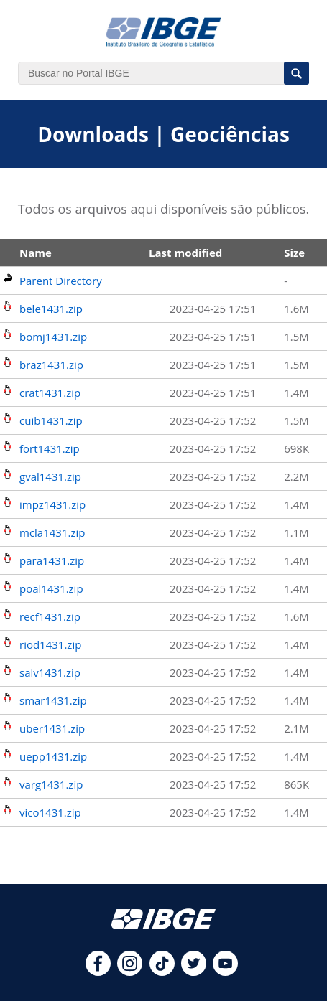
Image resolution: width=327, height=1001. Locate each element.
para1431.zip (51, 560)
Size (294, 252)
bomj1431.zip (53, 336)
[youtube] (225, 971)
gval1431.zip (50, 476)
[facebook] (98, 971)
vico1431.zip (50, 812)
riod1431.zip (50, 644)
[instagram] (129, 971)
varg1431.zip (51, 784)
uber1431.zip (52, 728)
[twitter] (193, 971)
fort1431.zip (49, 448)
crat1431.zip (49, 392)
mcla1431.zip (52, 532)
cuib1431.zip (51, 420)
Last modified (185, 252)
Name (35, 252)
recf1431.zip (49, 616)
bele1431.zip (51, 308)
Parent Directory (60, 280)
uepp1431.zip (53, 756)
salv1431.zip (49, 672)
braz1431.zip (51, 364)
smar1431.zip (53, 700)
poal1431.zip (51, 588)
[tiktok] (162, 971)
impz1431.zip (52, 504)
